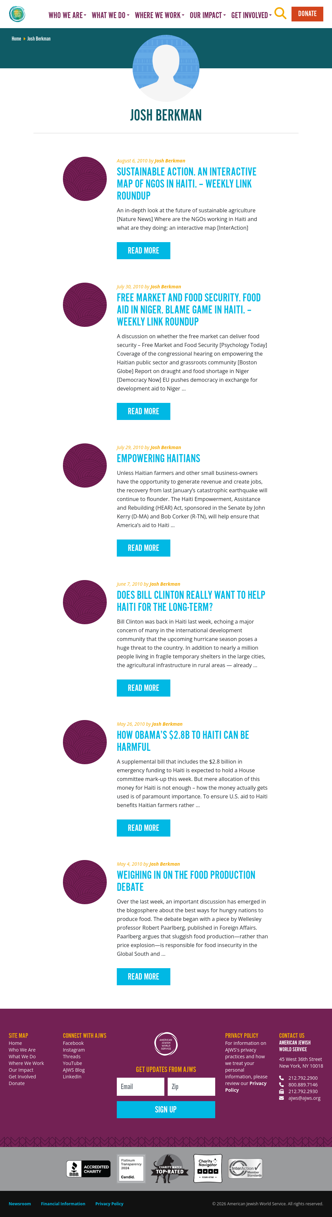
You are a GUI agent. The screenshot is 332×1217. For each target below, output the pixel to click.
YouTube (72, 1063)
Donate (307, 14)
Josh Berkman (170, 160)
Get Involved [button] (249, 15)
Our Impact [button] (206, 15)
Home (15, 1043)
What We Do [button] (109, 15)
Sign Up (166, 1110)
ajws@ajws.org (304, 1098)
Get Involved (22, 1076)
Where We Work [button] (158, 15)
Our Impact (21, 1070)
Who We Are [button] (66, 15)
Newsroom (20, 1204)
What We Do (22, 1056)
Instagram (74, 1050)
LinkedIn (72, 1076)
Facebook (73, 1043)
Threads (72, 1056)
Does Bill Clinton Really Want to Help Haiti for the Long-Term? (191, 601)
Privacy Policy (109, 1204)
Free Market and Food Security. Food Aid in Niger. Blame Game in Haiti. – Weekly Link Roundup (189, 310)
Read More (143, 251)
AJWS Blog (74, 1070)
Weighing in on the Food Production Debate (186, 881)
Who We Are (22, 1050)
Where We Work (26, 1063)
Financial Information (63, 1204)
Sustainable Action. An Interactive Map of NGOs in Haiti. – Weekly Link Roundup (187, 184)
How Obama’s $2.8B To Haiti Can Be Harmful (183, 741)
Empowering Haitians (158, 459)
